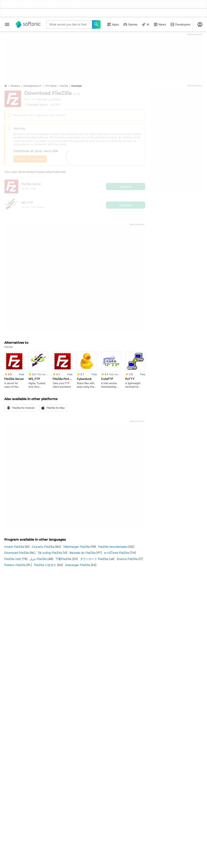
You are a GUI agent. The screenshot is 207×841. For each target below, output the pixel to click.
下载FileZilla (63, 559)
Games (130, 24)
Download (52, 93)
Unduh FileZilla (14, 546)
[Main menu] (7, 24)
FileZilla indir (12, 559)
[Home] (5, 85)
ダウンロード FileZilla (94, 559)
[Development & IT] (32, 85)
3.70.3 (74, 648)
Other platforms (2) (18, 663)
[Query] (69, 24)
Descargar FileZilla (77, 565)
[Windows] (15, 85)
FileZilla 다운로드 (45, 565)
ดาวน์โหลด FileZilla (116, 552)
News (160, 24)
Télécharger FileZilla (76, 546)
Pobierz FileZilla (15, 565)
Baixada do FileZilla (82, 552)
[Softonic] (28, 24)
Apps (113, 24)
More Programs (103, 772)
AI (145, 24)
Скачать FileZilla (43, 546)
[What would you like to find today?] (96, 24)
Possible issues (36, 104)
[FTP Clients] (51, 85)
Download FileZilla (16, 552)
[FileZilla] (64, 85)
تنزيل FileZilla (38, 559)
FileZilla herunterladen (113, 546)
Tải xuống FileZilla (50, 552)
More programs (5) (121, 673)
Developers (180, 24)
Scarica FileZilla (127, 559)
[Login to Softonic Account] (200, 24)
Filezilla (103, 673)
